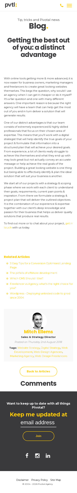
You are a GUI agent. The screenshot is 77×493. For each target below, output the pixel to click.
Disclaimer (22, 480)
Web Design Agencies (48, 352)
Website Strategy (29, 347)
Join (38, 436)
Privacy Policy (39, 480)
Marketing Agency (22, 356)
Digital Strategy (50, 347)
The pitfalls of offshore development (33, 273)
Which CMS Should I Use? (26, 278)
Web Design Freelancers (51, 356)
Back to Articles (38, 371)
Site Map (55, 480)
